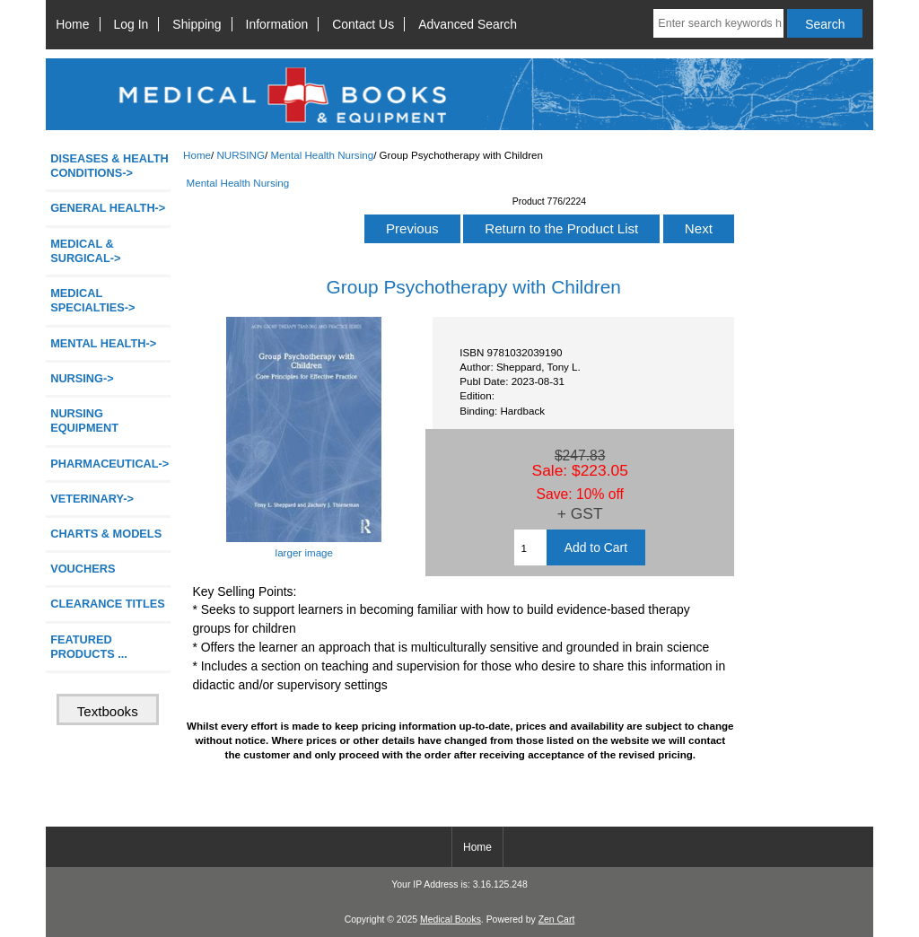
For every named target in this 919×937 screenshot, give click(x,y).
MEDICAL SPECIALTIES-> (92, 300)
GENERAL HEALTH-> (107, 208)
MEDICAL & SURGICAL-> (85, 251)
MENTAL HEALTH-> (103, 343)
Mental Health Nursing (321, 155)
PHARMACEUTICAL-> (109, 463)
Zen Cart (556, 919)
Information (277, 24)
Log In (131, 24)
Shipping (196, 24)
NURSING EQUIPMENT (84, 420)
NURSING (240, 155)
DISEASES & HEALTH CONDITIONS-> (109, 166)
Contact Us (363, 24)
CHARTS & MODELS (106, 533)
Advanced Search (467, 24)
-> (82, 378)
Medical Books (450, 919)
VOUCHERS (82, 568)
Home (72, 24)
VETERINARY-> (92, 498)
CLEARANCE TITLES (107, 603)
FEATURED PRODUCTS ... (88, 647)
